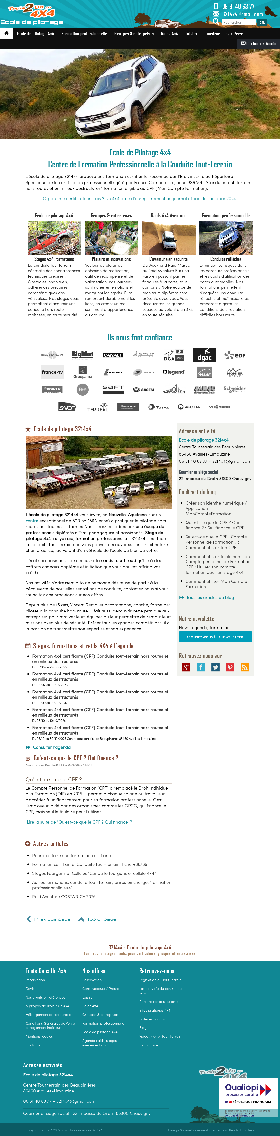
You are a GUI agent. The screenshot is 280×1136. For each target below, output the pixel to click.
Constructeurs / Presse (225, 33)
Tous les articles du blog (210, 597)
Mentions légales (39, 1035)
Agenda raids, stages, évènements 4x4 (100, 1042)
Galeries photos (152, 1018)
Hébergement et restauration (49, 1014)
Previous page (47, 920)
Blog (143, 1027)
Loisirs (191, 33)
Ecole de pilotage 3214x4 (204, 440)
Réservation (35, 979)
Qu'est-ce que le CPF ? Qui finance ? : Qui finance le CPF (215, 525)
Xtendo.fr (235, 1130)
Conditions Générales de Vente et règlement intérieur (50, 1025)
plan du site (148, 1044)
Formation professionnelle (84, 33)
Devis (30, 988)
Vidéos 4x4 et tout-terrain (160, 1035)
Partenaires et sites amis (158, 1001)
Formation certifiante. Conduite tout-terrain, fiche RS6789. (90, 864)
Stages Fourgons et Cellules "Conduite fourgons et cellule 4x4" (94, 873)
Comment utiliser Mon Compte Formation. (216, 583)
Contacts (33, 1044)
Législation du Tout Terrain (160, 979)
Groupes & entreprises (134, 33)
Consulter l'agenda (52, 747)
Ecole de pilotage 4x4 (35, 33)
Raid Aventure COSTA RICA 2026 (64, 896)
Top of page (97, 920)
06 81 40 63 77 (233, 6)
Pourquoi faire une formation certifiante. (72, 855)
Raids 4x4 (169, 33)
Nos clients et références (45, 997)
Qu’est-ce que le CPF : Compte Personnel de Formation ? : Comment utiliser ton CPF (216, 541)
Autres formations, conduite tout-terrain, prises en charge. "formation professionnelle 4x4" (101, 884)
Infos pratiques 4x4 (154, 1009)
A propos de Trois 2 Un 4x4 (47, 1005)
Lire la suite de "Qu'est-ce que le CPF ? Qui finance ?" (80, 822)
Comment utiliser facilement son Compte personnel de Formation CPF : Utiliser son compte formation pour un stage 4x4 (218, 564)
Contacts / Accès (258, 43)
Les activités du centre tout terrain (161, 990)
